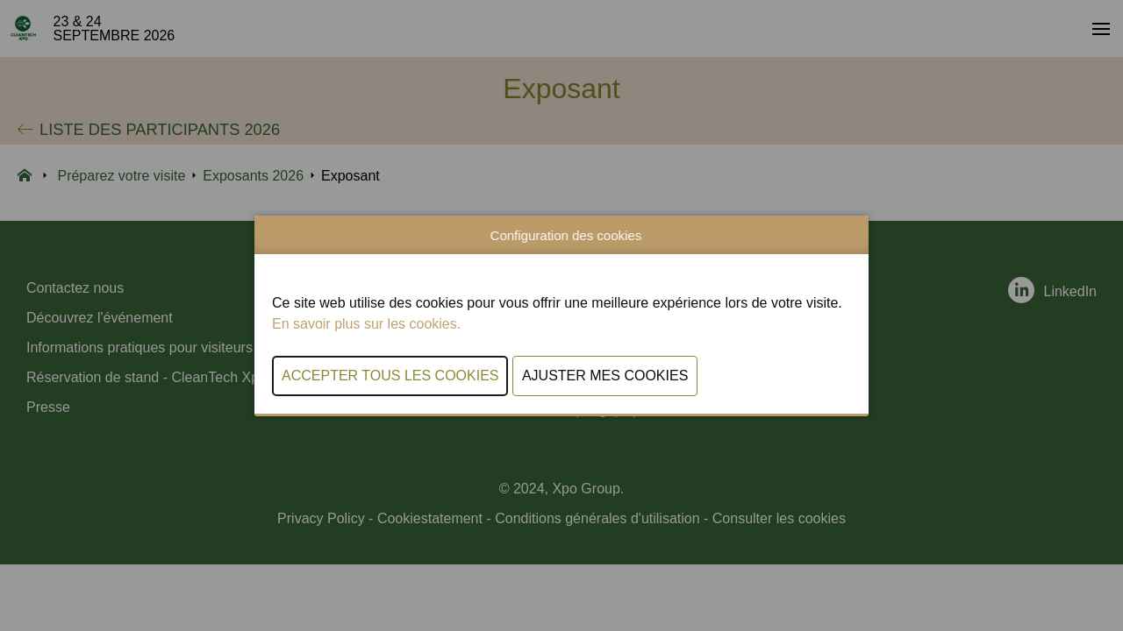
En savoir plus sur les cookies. (366, 323)
